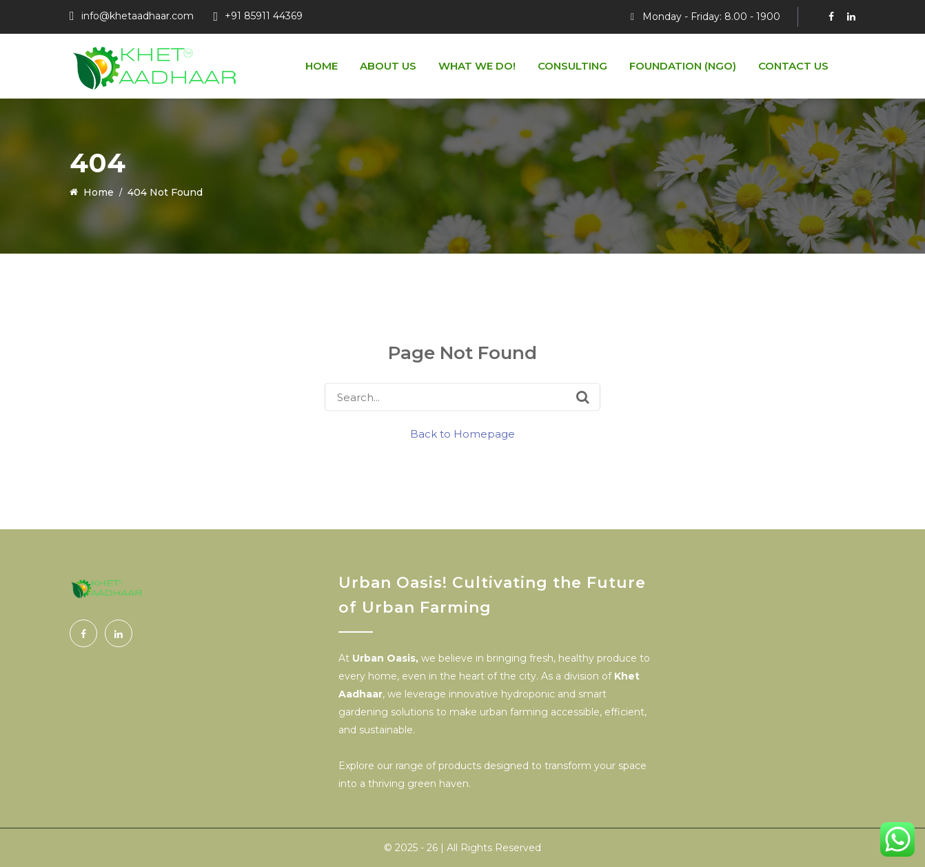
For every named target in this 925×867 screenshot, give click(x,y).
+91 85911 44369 (264, 16)
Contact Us (793, 65)
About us (388, 65)
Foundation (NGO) (682, 65)
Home (321, 65)
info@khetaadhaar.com (137, 16)
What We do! (477, 65)
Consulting (572, 65)
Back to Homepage (462, 433)
